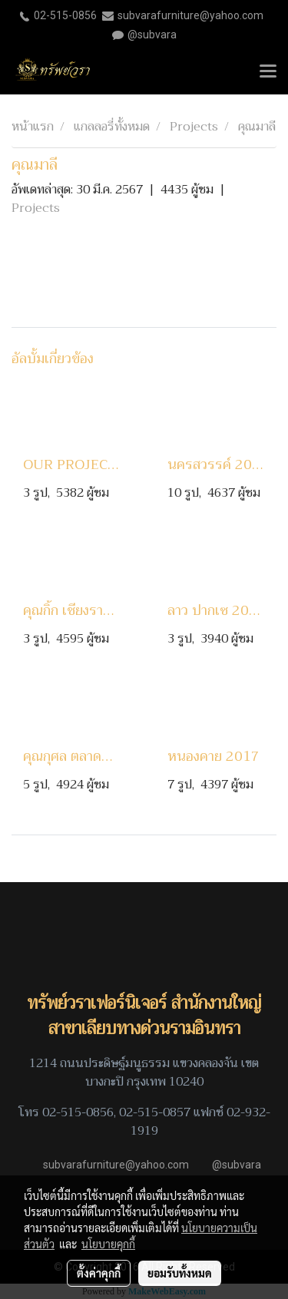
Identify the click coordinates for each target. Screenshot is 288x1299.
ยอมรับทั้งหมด (179, 1273)
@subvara (152, 34)
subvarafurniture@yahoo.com (190, 15)
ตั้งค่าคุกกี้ (99, 1273)
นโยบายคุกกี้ (108, 1244)
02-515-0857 (154, 1112)
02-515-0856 (65, 15)
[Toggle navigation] (268, 72)
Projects (36, 208)
